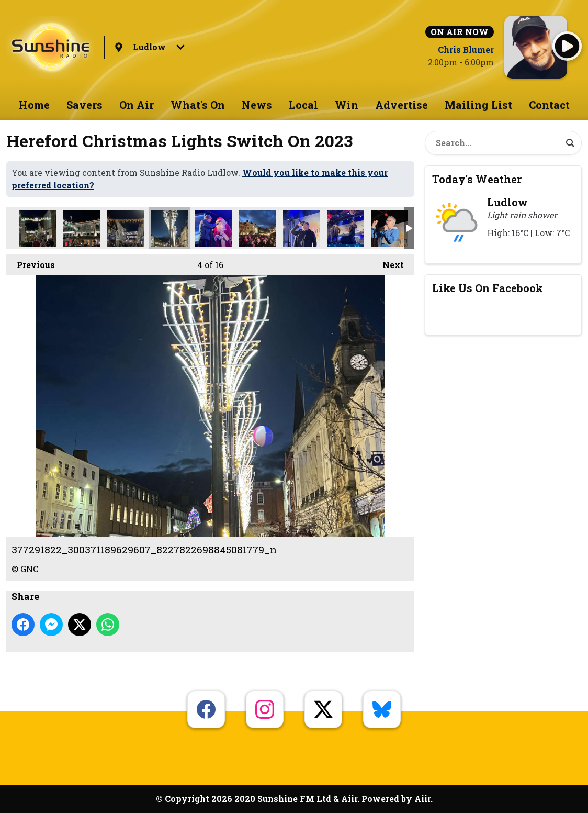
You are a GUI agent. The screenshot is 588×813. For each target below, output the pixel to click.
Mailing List (478, 105)
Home (34, 105)
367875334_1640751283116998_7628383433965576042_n (257, 228)
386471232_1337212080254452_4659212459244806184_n (81, 228)
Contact (549, 105)
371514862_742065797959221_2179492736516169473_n (37, 228)
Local (303, 105)
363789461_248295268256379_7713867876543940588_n (389, 228)
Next (388, 262)
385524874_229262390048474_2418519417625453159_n (125, 228)
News (257, 105)
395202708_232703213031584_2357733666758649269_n (213, 228)
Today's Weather (477, 179)
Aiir (422, 798)
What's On (198, 105)
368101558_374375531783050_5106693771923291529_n (301, 228)
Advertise (401, 105)
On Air (136, 105)
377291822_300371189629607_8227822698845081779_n (169, 228)
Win (346, 105)
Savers (84, 105)
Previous (30, 262)
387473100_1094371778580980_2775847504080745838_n (345, 228)
